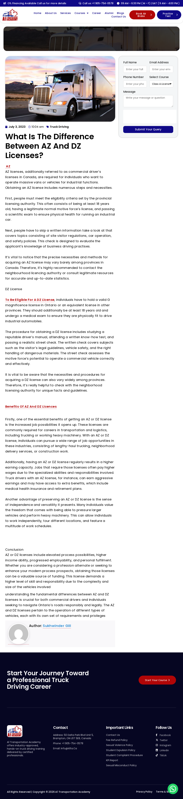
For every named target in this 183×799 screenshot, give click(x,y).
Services (65, 13)
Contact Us (118, 16)
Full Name (130, 62)
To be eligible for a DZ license (29, 300)
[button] (172, 788)
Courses (81, 13)
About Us (51, 13)
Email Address (159, 62)
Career (96, 13)
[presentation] (149, 116)
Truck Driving (59, 127)
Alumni (109, 13)
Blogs (120, 13)
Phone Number (133, 77)
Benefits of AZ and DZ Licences (31, 406)
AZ (7, 166)
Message (129, 92)
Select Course (159, 77)
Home (37, 13)
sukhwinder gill (57, 625)
